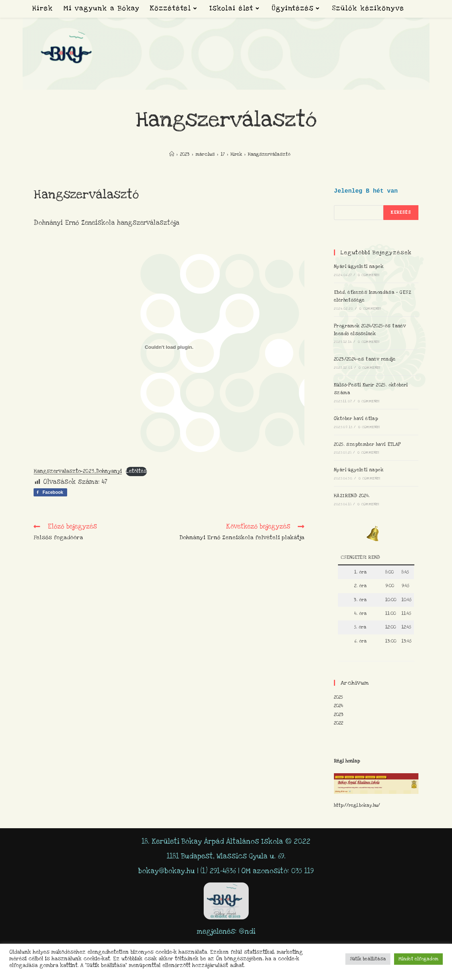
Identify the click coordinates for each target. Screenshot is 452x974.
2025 (338, 697)
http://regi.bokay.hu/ (357, 805)
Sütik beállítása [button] (368, 959)
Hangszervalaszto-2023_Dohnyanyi (78, 471)
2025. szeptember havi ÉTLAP (367, 444)
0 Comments (369, 275)
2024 (338, 706)
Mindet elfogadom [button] (418, 959)
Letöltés (136, 471)
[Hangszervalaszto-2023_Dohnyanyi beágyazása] (169, 347)
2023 (339, 714)
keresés (401, 212)
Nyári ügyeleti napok (358, 266)
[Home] (171, 154)
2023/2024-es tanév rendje (365, 359)
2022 (338, 723)
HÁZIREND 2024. (352, 496)
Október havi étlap (356, 418)
